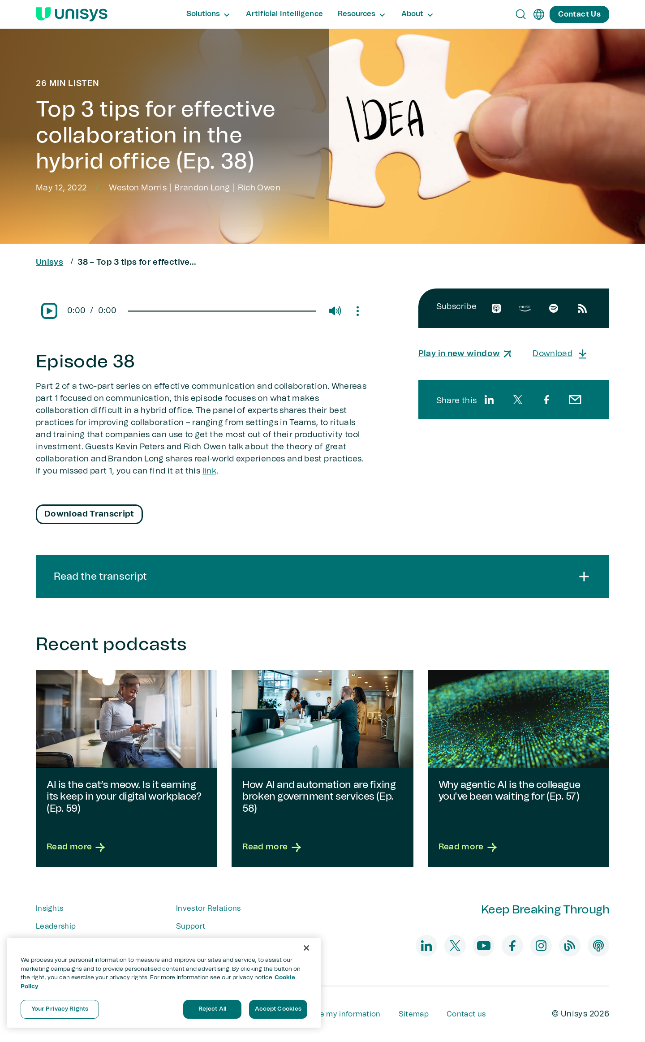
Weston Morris (138, 188)
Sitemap (414, 1014)
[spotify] (554, 308)
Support (190, 926)
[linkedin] (489, 400)
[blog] (569, 945)
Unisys (49, 262)
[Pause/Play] (49, 311)
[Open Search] (521, 14)
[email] (575, 400)
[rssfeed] (582, 308)
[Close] (306, 948)
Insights (50, 908)
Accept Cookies (278, 1009)
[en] (539, 14)
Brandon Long (202, 188)
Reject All (212, 1009)
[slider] (222, 311)
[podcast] (598, 945)
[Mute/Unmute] (335, 310)
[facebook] (546, 400)
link (209, 471)
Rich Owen (259, 188)
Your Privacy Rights (59, 1009)
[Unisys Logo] (72, 14)
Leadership (56, 926)
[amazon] (525, 308)
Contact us (466, 1014)
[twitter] (518, 400)
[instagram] (541, 945)
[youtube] (483, 945)
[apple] (496, 308)
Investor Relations (208, 908)
